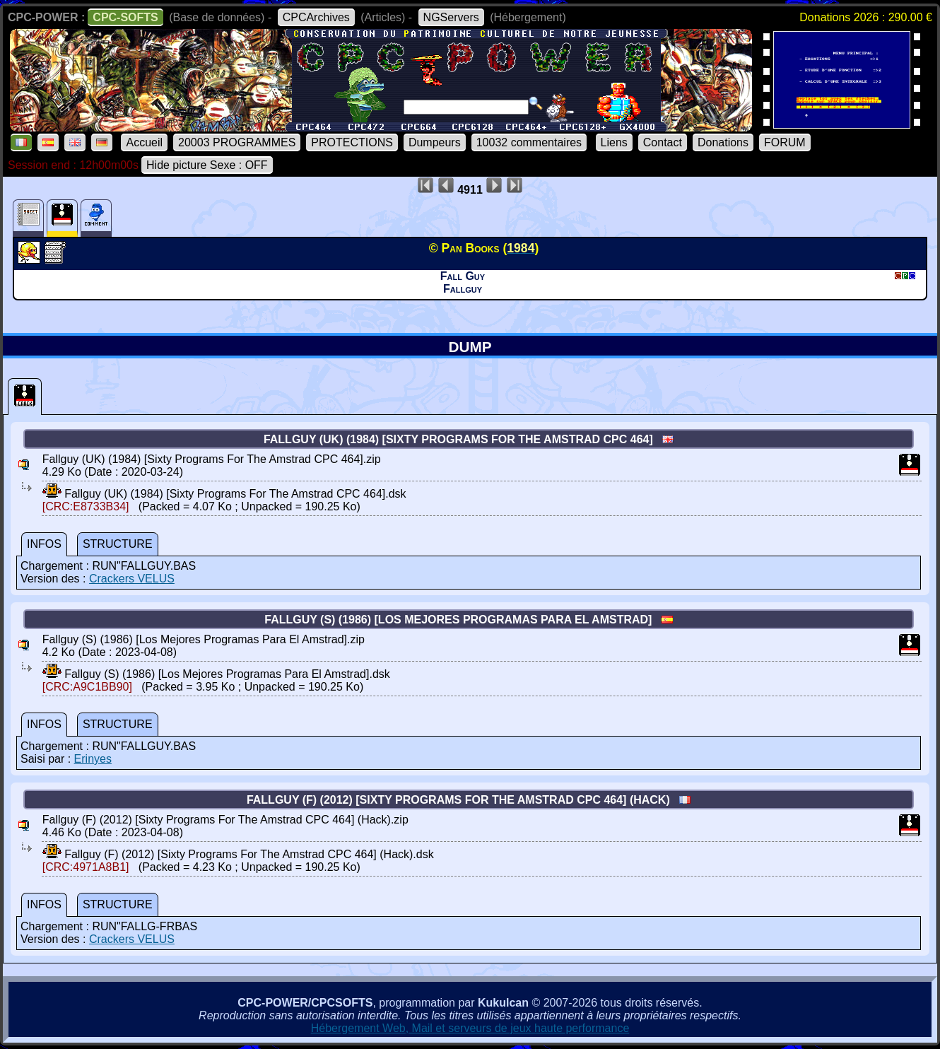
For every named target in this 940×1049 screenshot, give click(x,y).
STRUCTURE (118, 544)
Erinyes (93, 759)
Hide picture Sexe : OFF (207, 165)
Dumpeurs (435, 142)
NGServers (451, 17)
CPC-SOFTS (125, 17)
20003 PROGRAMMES (236, 142)
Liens (614, 142)
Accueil (144, 142)
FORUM (785, 142)
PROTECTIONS (352, 142)
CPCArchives (316, 17)
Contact (662, 142)
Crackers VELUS (132, 579)
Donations (723, 142)
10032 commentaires (529, 142)
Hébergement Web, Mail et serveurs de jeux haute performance (470, 1028)
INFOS (44, 544)
